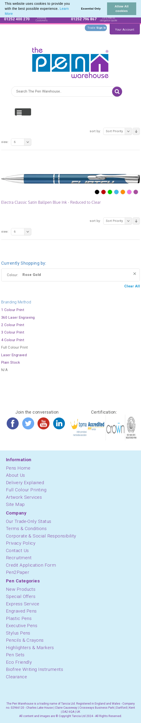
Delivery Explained (25, 482)
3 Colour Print (12, 332)
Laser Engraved (14, 355)
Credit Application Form (31, 565)
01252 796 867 (84, 19)
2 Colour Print (12, 325)
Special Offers (20, 596)
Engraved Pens (21, 611)
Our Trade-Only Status (28, 521)
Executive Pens (21, 625)
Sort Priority (119, 131)
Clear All (132, 286)
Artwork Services (24, 497)
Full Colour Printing (26, 490)
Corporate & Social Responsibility (41, 536)
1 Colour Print (12, 310)
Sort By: (95, 131)
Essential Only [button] (91, 8)
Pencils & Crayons (25, 640)
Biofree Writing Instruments (34, 669)
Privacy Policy (20, 543)
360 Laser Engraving (18, 317)
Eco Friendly (19, 662)
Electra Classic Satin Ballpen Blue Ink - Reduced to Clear (51, 202)
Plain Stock (10, 362)
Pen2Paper (17, 572)
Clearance (16, 676)
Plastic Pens (19, 618)
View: (5, 142)
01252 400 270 (17, 19)
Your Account (124, 29)
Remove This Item (134, 273)
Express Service (22, 604)
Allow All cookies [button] (122, 9)
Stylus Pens (18, 633)
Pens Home (18, 468)
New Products (20, 589)
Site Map (15, 504)
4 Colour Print (12, 340)
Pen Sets (15, 654)
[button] (14, 14)
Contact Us (17, 550)
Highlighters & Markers (30, 647)
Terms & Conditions (26, 528)
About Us (15, 475)
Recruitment (19, 557)
